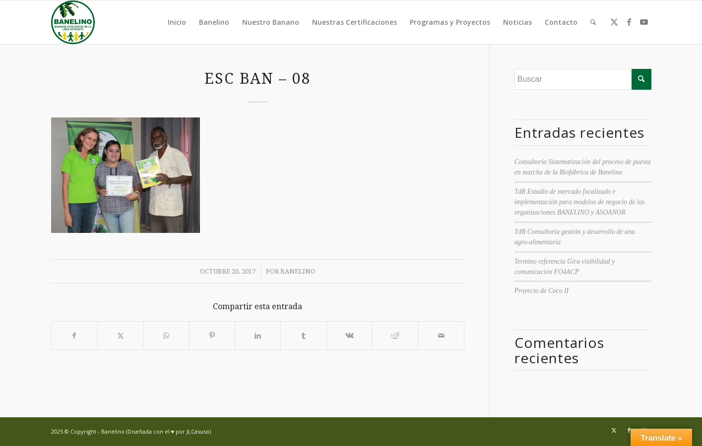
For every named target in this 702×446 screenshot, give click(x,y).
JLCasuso (198, 431)
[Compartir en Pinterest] (212, 335)
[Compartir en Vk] (349, 335)
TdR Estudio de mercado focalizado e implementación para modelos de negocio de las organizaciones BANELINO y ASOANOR (579, 202)
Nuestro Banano (270, 22)
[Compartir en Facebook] (74, 335)
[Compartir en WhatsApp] (166, 335)
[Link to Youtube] (644, 21)
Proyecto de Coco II (541, 290)
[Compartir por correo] (440, 335)
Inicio (177, 22)
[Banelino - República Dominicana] (73, 22)
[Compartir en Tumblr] (303, 335)
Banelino (214, 22)
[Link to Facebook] (629, 21)
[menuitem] (593, 22)
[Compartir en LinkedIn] (257, 335)
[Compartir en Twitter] (120, 335)
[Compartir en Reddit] (395, 335)
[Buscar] (593, 22)
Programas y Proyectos (450, 22)
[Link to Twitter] (614, 21)
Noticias (517, 22)
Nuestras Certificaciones (354, 22)
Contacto (561, 22)
